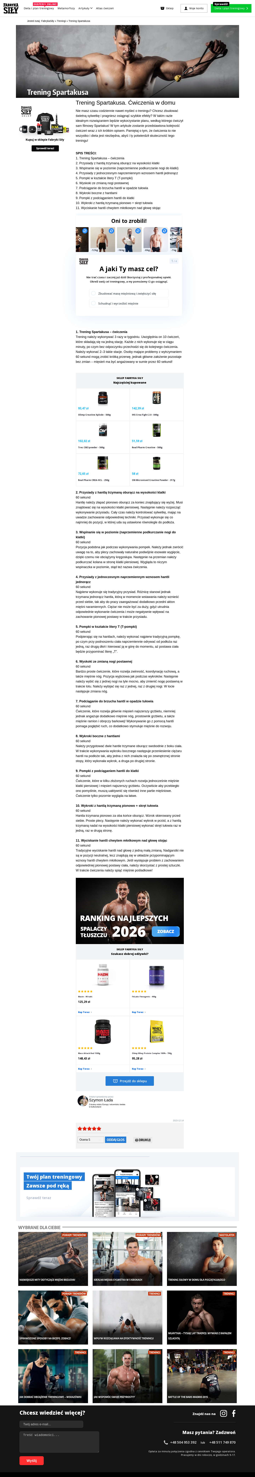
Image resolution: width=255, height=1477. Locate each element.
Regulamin (110, 1441)
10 (55, 1451)
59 (229, 1451)
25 (108, 1451)
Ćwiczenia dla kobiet (157, 1393)
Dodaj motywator (155, 1409)
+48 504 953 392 (183, 1354)
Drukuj (143, 1063)
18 (84, 1451)
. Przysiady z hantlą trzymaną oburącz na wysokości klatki (118, 163)
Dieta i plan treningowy (40, 7)
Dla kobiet (104, 1398)
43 (172, 1451)
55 (215, 1451)
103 (191, 1456)
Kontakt (125, 1441)
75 (87, 1456)
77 (94, 1456)
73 (80, 1456)
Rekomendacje (153, 1419)
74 (84, 1456)
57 (222, 1451)
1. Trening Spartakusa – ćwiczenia (100, 158)
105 (201, 1456)
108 (216, 1456)
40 (161, 1451)
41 (165, 1451)
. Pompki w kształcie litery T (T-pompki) (105, 178)
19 (87, 1451)
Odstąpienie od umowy (150, 1464)
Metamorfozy (66, 8)
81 (108, 1456)
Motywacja (151, 1403)
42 (169, 1451)
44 (176, 1451)
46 (183, 1451)
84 (119, 1456)
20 (91, 1451)
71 (73, 1456)
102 (187, 1456)
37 (151, 1451)
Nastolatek (104, 1414)
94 (154, 1456)
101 (182, 1456)
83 (115, 1456)
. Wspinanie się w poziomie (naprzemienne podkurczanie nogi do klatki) (128, 168)
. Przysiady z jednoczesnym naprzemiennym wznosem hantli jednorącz (128, 173)
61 (37, 1456)
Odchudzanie (106, 1409)
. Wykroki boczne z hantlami (97, 193)
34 (140, 1451)
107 (211, 1456)
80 (105, 1456)
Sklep (54, 1398)
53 (207, 1451)
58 (225, 1451)
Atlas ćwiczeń (105, 8)
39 (158, 1451)
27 (115, 1451)
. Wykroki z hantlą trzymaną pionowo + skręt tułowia (116, 203)
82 (112, 1456)
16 (76, 1451)
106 (206, 1456)
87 (130, 1456)
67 (59, 1456)
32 (133, 1451)
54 (211, 1451)
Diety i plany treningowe (65, 1393)
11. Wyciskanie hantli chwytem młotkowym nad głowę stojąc (118, 208)
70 (69, 1456)
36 (147, 1451)
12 (62, 1451)
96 (161, 1456)
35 (144, 1451)
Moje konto (104, 1403)
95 (158, 1456)
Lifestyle (103, 1419)
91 (144, 1456)
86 (126, 1456)
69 (66, 1456)
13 (66, 1451)
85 (122, 1456)
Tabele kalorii (153, 1414)
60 (232, 1451)
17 (80, 1451)
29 (122, 1451)
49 (193, 1451)
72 (76, 1456)
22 (98, 1451)
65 (52, 1456)
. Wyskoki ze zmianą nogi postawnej (103, 183)
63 (45, 1456)
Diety (54, 1409)
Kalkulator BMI (153, 1398)
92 (147, 1456)
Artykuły (85, 8)
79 (101, 1456)
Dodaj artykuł (91, 1441)
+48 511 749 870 (222, 1354)
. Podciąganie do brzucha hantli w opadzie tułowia (113, 188)
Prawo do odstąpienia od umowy (111, 1464)
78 (98, 1456)
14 (69, 1451)
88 (133, 1456)
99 (172, 1456)
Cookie (138, 1441)
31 (130, 1451)
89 (137, 1456)
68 (62, 1456)
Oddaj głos (115, 1063)
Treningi (56, 1403)
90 (140, 1456)
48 (190, 1451)
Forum (148, 1425)
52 (204, 1451)
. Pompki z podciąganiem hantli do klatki (106, 198)
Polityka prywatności (159, 1441)
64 (48, 1456)
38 (154, 1451)
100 (177, 1456)
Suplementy (58, 1414)
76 (91, 1456)
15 (73, 1451)
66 (55, 1456)
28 (119, 1451)
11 (59, 1451)
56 (218, 1451)
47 (186, 1451)
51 (200, 1451)
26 (112, 1451)
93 (151, 1456)
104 (196, 1456)
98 (169, 1456)
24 (105, 1451)
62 (41, 1456)
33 (137, 1451)
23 (101, 1451)
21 (94, 1451)
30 (126, 1451)
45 (179, 1451)
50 (197, 1451)
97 (165, 1456)
